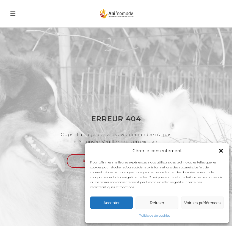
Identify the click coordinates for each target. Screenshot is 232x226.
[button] (221, 151)
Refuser (157, 202)
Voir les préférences (202, 202)
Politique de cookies (154, 215)
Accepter (111, 202)
